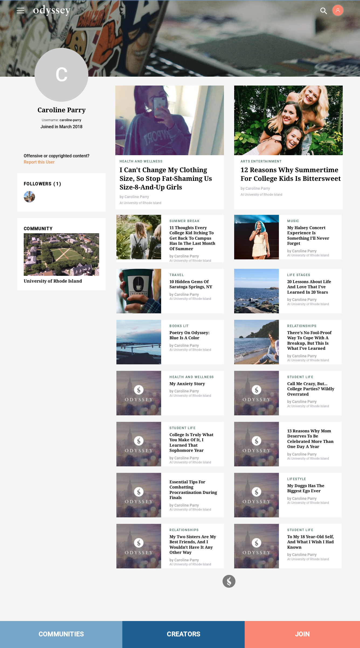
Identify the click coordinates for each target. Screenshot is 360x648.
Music (293, 221)
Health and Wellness (141, 161)
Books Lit (179, 326)
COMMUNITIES (61, 634)
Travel (176, 275)
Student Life (300, 377)
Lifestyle (296, 479)
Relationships (302, 326)
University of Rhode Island (53, 281)
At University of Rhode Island (140, 203)
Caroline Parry (136, 197)
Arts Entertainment (261, 161)
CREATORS (183, 634)
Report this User (39, 162)
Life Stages (298, 275)
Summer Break (184, 221)
